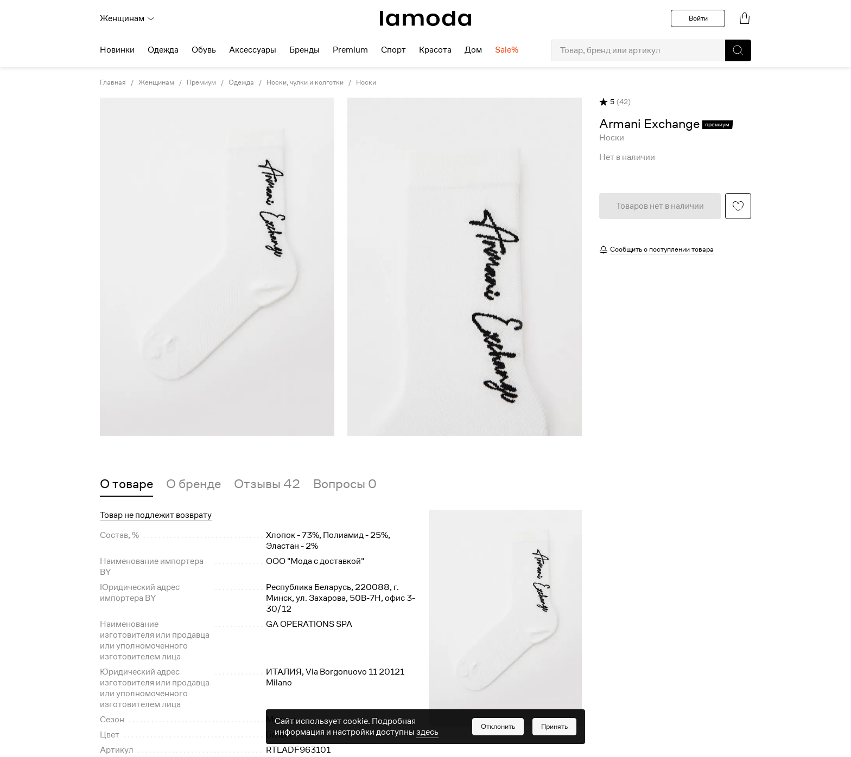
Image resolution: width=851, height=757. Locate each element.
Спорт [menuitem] (393, 49)
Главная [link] (113, 82)
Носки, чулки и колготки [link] (305, 82)
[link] (425, 18)
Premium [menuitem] (350, 49)
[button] (738, 50)
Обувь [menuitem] (204, 49)
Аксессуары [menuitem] (252, 49)
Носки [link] (366, 82)
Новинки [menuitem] (117, 49)
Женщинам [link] (156, 82)
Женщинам (127, 18)
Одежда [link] (241, 82)
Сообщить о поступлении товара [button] (662, 249)
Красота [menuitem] (435, 49)
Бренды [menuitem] (304, 49)
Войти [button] (698, 18)
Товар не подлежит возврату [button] (156, 515)
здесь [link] (427, 732)
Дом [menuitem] (473, 49)
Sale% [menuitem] (506, 49)
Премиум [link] (201, 82)
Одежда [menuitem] (163, 49)
